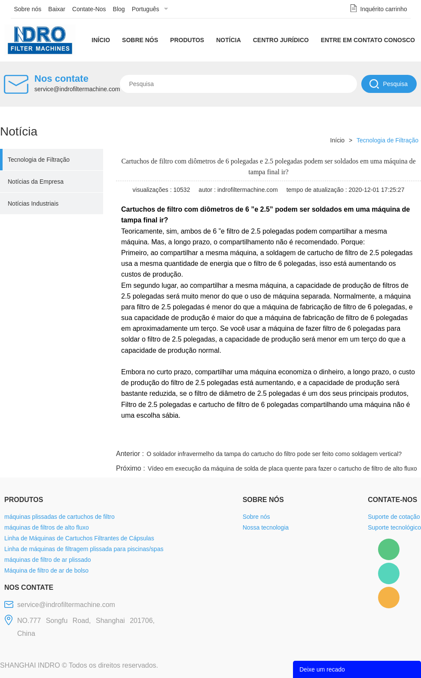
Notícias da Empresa (36, 181)
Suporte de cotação (394, 516)
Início (101, 40)
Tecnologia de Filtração (39, 159)
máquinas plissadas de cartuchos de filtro (59, 516)
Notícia (228, 40)
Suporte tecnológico (394, 527)
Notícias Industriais (33, 203)
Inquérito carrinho (383, 9)
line (290, 437)
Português (145, 9)
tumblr (382, 437)
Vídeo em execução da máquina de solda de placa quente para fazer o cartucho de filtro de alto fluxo (282, 468)
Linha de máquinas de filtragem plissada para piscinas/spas (83, 548)
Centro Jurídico (281, 40)
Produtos (187, 40)
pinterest (359, 437)
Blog (119, 9)
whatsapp (336, 437)
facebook (267, 437)
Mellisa (389, 573)
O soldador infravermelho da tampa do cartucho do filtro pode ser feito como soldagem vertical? (274, 453)
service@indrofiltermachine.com (77, 89)
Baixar (56, 9)
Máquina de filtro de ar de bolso (46, 570)
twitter (313, 437)
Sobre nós (28, 9)
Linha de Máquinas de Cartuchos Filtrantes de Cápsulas (79, 538)
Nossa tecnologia (266, 527)
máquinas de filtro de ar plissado (47, 559)
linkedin (406, 437)
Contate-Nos (89, 9)
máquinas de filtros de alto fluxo (46, 527)
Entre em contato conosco (368, 40)
